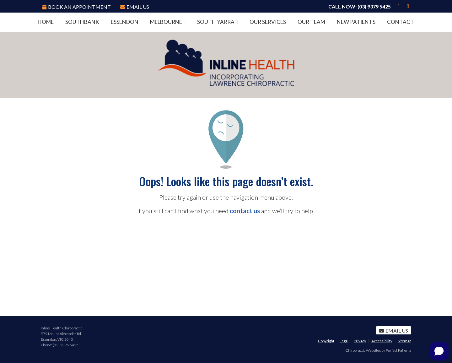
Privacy (360, 341)
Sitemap (404, 341)
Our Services (268, 22)
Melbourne (166, 22)
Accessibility (381, 341)
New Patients (356, 22)
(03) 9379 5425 (374, 6)
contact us (245, 210)
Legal (344, 341)
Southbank (82, 22)
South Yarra (215, 22)
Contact (400, 22)
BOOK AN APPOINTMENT (76, 7)
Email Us (134, 7)
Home (46, 22)
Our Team (311, 22)
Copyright (326, 341)
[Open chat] (439, 351)
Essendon (124, 22)
